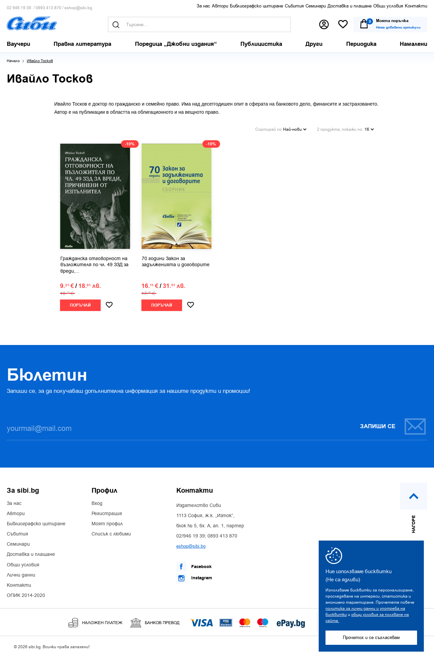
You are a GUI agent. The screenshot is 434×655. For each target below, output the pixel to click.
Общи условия (388, 6)
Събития (294, 6)
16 (369, 128)
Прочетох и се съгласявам (371, 637)
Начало (13, 61)
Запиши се (393, 425)
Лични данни (21, 573)
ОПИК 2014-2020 (26, 594)
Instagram (194, 576)
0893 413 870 (48, 8)
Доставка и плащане (350, 6)
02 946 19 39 (19, 8)
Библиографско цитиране (256, 6)
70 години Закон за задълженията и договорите (176, 260)
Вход (97, 502)
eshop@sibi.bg (78, 8)
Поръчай (80, 304)
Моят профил (107, 522)
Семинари (315, 6)
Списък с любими (111, 532)
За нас (203, 6)
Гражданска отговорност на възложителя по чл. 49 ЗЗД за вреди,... (94, 263)
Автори (220, 6)
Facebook (194, 565)
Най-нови (295, 128)
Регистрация (107, 512)
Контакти (416, 6)
